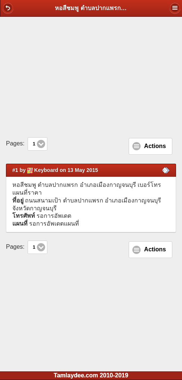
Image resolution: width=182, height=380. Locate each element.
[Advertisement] (91, 77)
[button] (7, 7)
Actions (155, 146)
